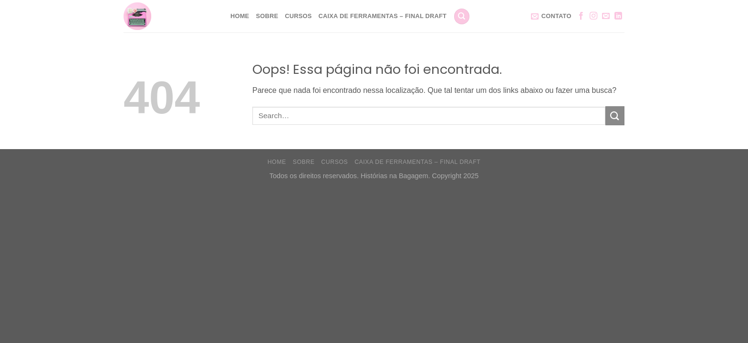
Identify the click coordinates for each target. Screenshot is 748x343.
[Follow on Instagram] (593, 16)
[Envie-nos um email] (606, 16)
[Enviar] (614, 115)
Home (239, 16)
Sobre (267, 16)
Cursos (298, 16)
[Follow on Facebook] (581, 16)
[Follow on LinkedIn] (618, 16)
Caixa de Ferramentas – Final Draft (383, 16)
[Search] (461, 16)
